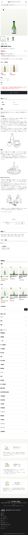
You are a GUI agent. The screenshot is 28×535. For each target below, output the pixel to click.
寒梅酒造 (2, 368)
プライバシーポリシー (5, 526)
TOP (2, 4)
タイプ (1, 317)
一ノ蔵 (1, 340)
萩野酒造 (2, 415)
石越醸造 (2, 337)
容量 (1, 324)
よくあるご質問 (3, 516)
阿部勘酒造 (2, 333)
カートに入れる (14, 92)
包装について (3, 243)
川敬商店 (2, 364)
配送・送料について (4, 518)
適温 (1, 320)
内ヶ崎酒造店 (3, 344)
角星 (1, 356)
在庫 (1, 82)
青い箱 (3, 248)
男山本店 (2, 352)
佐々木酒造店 (3, 384)
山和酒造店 (2, 431)
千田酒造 (2, 404)
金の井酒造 (2, 360)
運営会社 (2, 515)
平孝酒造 (2, 419)
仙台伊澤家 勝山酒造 (4, 392)
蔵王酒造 (2, 380)
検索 (26, 309)
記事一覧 (2, 513)
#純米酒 (2, 234)
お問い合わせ (3, 528)
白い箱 (8, 248)
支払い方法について (4, 522)
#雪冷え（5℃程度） (7, 234)
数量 (1, 77)
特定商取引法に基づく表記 (5, 524)
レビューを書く (20, 223)
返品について (3, 520)
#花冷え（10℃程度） (14, 234)
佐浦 (1, 376)
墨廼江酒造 (2, 388)
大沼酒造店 (2, 348)
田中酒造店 (2, 400)
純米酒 (2, 43)
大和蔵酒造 (2, 396)
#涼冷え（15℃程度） (21, 234)
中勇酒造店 (2, 407)
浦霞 (7, 4)
